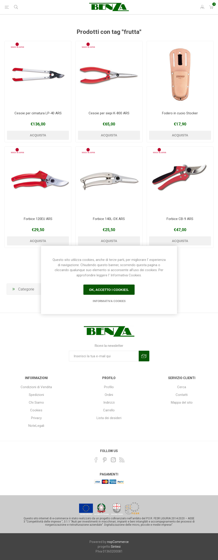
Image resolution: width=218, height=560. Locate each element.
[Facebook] (96, 459)
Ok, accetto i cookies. (109, 290)
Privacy (36, 418)
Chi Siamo (36, 402)
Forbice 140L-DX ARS (109, 219)
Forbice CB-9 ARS (180, 219)
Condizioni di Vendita (36, 387)
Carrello (109, 410)
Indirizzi (109, 402)
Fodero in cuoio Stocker (180, 113)
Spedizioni (36, 395)
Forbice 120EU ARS (38, 219)
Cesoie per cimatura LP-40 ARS (38, 113)
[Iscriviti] (104, 356)
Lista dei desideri (109, 418)
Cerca (181, 387)
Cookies (36, 410)
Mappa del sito (182, 402)
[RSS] (122, 459)
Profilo (109, 387)
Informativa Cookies (109, 301)
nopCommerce (118, 542)
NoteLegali (36, 426)
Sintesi (116, 546)
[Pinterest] (104, 459)
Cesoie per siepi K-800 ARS (109, 113)
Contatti (182, 395)
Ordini (109, 395)
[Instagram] (113, 459)
